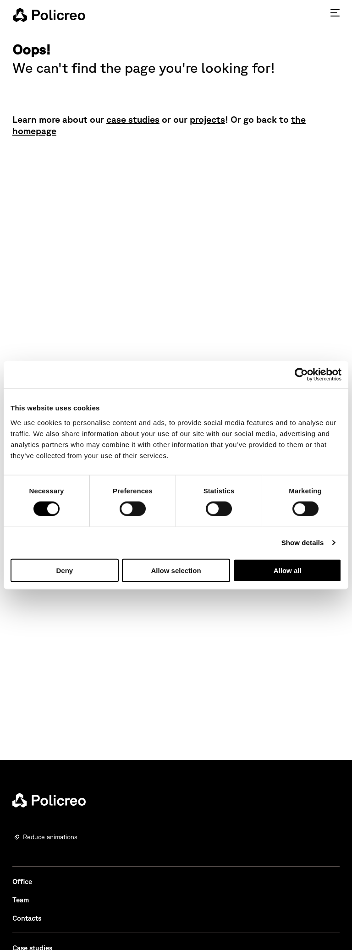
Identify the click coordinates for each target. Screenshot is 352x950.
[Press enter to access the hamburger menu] (335, 12)
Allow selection (176, 570)
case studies (133, 119)
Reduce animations (50, 837)
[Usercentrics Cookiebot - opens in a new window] (301, 375)
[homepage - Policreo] (49, 14)
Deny (64, 570)
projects (207, 119)
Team (20, 900)
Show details (302, 542)
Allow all (288, 570)
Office (22, 881)
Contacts (26, 918)
